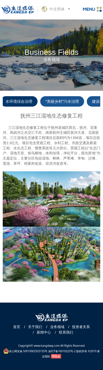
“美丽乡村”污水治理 (63, 101)
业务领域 (53, 326)
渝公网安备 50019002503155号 (25, 351)
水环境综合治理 (20, 101)
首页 (16, 326)
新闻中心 (40, 332)
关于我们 (31, 326)
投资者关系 (77, 326)
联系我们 (62, 332)
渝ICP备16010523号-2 (62, 351)
